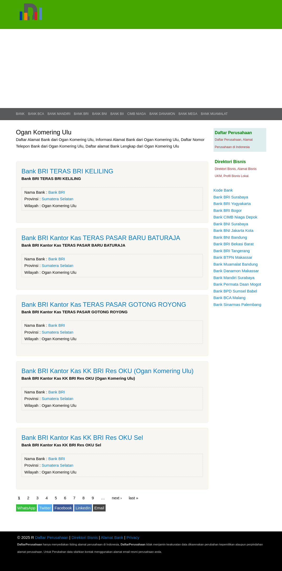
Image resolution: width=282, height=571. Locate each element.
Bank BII (117, 114)
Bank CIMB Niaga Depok (236, 217)
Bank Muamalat (214, 114)
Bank (20, 114)
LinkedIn (83, 508)
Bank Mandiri (59, 114)
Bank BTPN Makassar (233, 257)
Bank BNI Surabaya (231, 224)
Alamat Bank (112, 537)
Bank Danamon (162, 114)
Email (99, 508)
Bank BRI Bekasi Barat (234, 244)
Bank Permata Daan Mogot (237, 284)
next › (117, 498)
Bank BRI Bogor (228, 210)
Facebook (63, 508)
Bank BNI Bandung (230, 237)
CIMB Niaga (136, 114)
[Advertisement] (141, 68)
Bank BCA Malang (230, 297)
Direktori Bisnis (84, 537)
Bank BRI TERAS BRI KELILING (67, 171)
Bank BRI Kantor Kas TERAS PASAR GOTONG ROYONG (104, 304)
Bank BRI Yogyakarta (232, 203)
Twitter (45, 508)
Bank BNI (99, 114)
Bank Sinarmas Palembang (237, 304)
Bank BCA (36, 114)
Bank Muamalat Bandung (236, 264)
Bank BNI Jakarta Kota (234, 230)
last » (133, 498)
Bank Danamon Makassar (236, 271)
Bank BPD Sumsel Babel (235, 291)
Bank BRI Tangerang (232, 250)
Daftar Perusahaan (51, 537)
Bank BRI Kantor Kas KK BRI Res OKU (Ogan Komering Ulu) (108, 370)
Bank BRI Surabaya (231, 197)
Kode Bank (223, 190)
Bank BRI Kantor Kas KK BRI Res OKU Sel (82, 437)
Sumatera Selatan (57, 199)
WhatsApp (26, 508)
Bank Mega (188, 114)
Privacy (132, 537)
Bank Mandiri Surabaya (234, 277)
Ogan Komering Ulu (59, 205)
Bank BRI (81, 114)
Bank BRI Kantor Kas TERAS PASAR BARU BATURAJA (101, 237)
